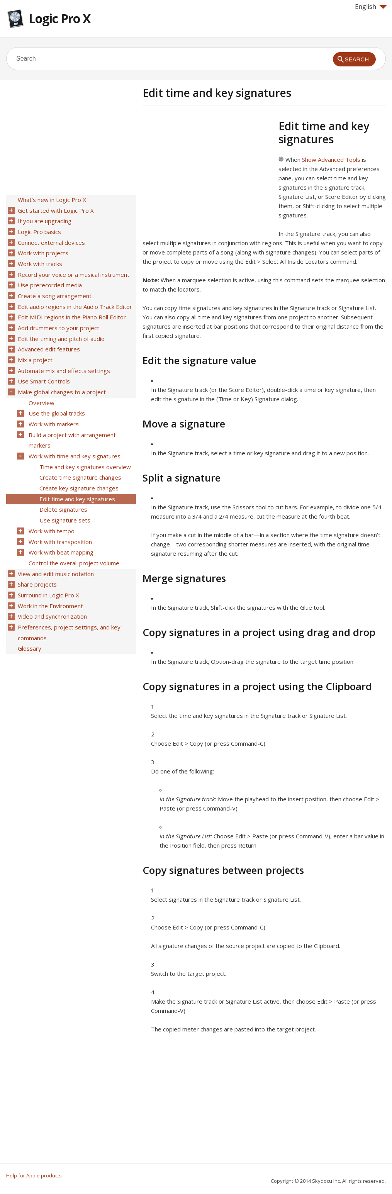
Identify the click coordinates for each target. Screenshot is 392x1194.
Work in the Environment (49, 581)
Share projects (36, 561)
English (371, 6)
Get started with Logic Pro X (55, 210)
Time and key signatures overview (84, 451)
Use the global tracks (56, 400)
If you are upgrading (44, 220)
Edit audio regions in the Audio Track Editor (74, 300)
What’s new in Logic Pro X (51, 200)
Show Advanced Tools (331, 159)
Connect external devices (50, 240)
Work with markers (53, 410)
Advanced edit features (48, 340)
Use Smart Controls (43, 370)
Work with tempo (51, 511)
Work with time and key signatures (74, 440)
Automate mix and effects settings (63, 360)
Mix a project (34, 350)
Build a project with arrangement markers (71, 425)
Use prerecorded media (49, 280)
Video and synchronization (51, 591)
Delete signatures (63, 491)
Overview (41, 390)
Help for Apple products (34, 1175)
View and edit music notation (55, 551)
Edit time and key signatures (76, 481)
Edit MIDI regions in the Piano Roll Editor (71, 310)
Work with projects (42, 250)
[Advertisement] (207, 173)
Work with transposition (59, 521)
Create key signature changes (78, 471)
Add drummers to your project (57, 320)
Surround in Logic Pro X (47, 571)
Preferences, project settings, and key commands (68, 606)
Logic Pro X (59, 18)
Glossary (29, 621)
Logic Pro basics (38, 230)
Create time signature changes (79, 461)
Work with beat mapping (60, 531)
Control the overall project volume (73, 541)
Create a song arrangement (54, 290)
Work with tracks (39, 260)
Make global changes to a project (61, 380)
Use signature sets (64, 501)
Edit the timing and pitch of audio (60, 330)
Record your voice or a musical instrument (73, 270)
